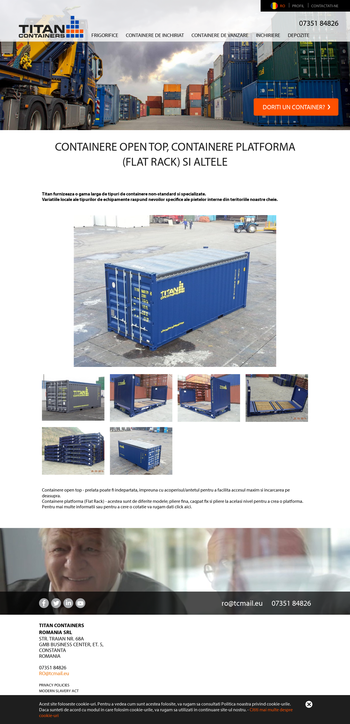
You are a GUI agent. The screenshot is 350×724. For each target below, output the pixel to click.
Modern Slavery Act (59, 690)
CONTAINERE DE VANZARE (219, 35)
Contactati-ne (324, 5)
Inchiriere (268, 35)
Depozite (299, 35)
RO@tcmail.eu (54, 673)
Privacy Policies (54, 685)
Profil (298, 5)
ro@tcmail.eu (242, 603)
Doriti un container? (296, 107)
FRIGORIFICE (104, 35)
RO (278, 5)
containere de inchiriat (155, 35)
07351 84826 (318, 23)
